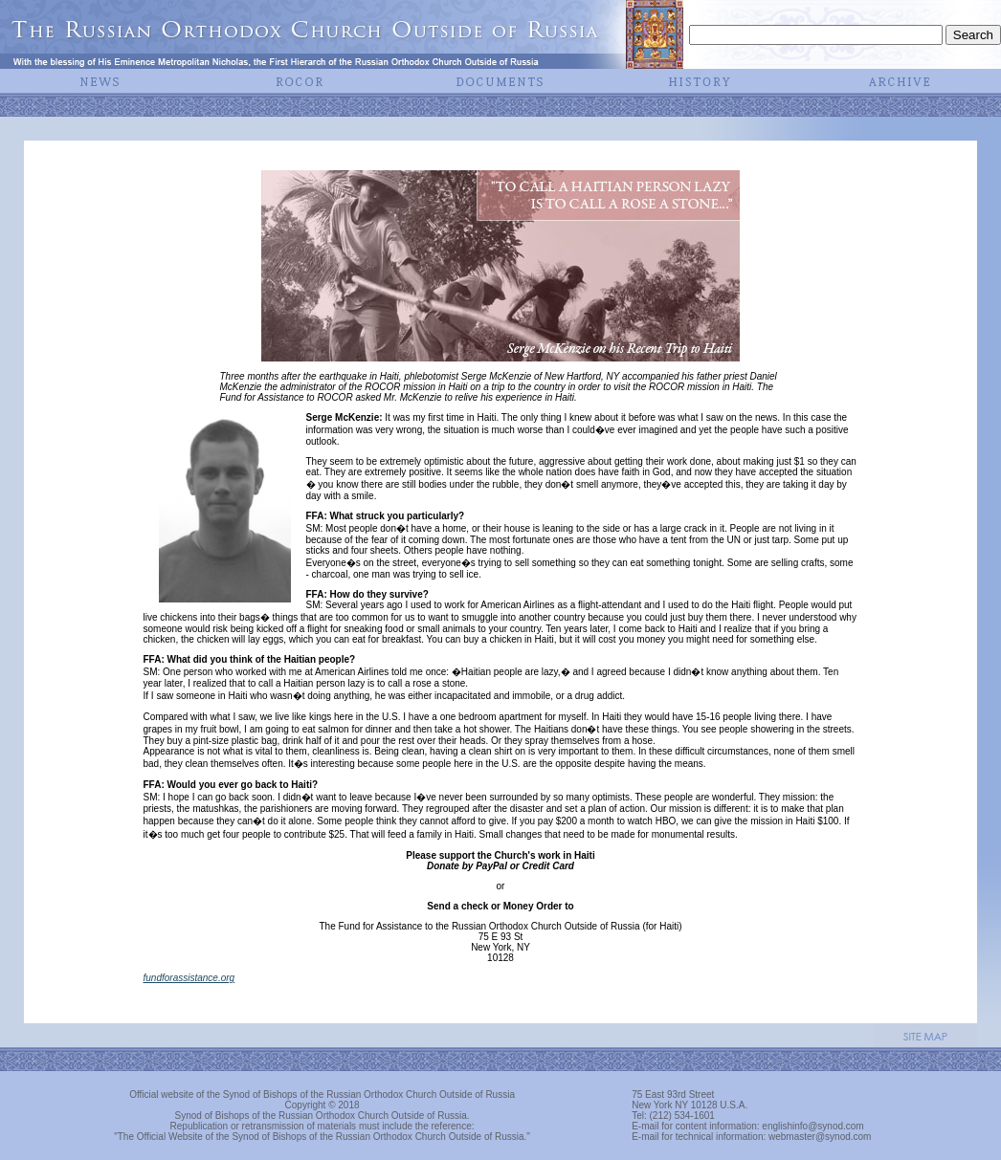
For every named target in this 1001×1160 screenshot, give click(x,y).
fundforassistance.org (189, 978)
